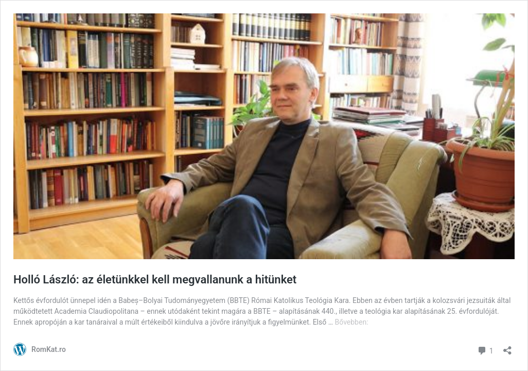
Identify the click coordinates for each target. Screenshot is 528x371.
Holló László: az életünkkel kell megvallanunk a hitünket (154, 279)
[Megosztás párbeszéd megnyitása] (507, 347)
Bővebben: (351, 322)
